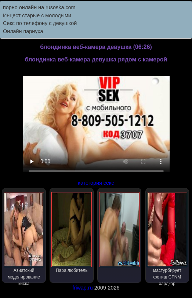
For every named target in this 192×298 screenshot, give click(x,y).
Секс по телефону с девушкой (40, 23)
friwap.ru (82, 288)
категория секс (96, 183)
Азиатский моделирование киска (24, 237)
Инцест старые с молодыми (37, 15)
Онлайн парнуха (23, 31)
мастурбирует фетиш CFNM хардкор (167, 237)
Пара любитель (71, 232)
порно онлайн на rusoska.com (39, 7)
